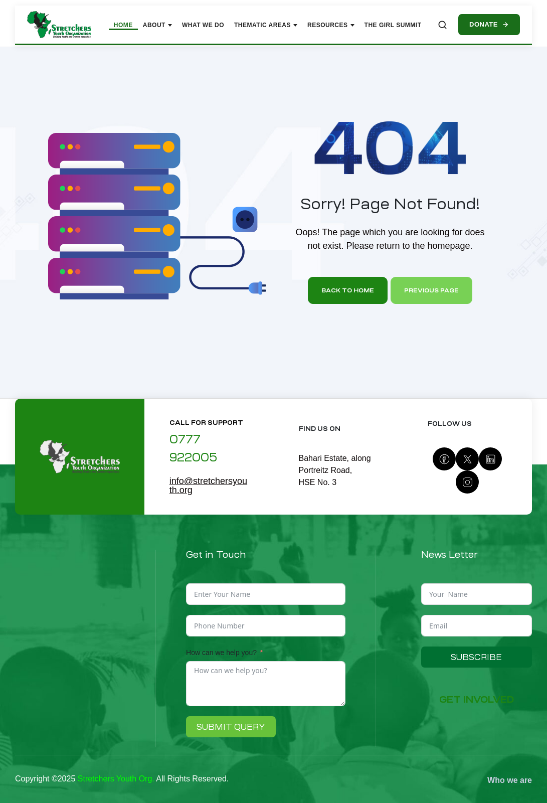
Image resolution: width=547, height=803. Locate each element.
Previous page (431, 290)
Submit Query (231, 727)
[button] (476, 700)
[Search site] (442, 25)
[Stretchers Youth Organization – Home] (59, 24)
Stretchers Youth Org (115, 778)
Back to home (347, 290)
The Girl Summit (393, 25)
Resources (330, 25)
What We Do (203, 25)
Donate (489, 24)
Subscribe (476, 657)
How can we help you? (221, 653)
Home (123, 25)
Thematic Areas (265, 25)
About (157, 25)
